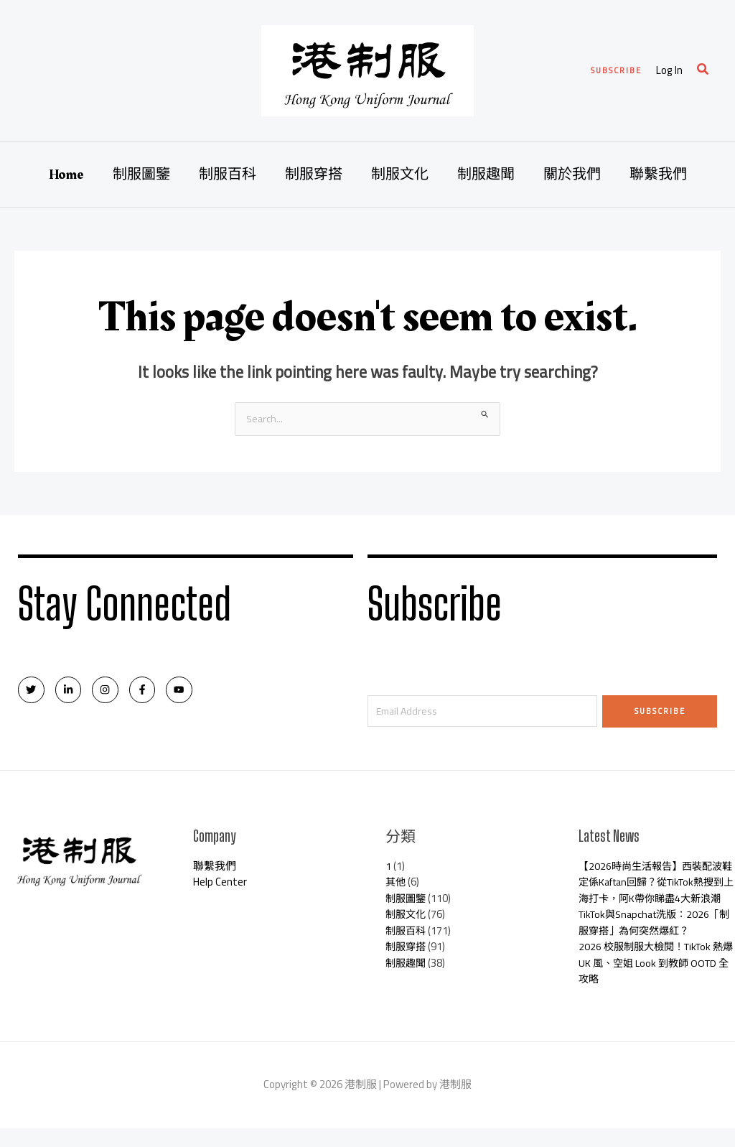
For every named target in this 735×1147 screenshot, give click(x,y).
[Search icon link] (703, 71)
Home (66, 174)
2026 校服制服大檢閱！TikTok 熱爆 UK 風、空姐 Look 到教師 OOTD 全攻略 (656, 981)
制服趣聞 (486, 174)
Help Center (220, 884)
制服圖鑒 (141, 174)
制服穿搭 (313, 174)
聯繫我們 (658, 174)
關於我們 (572, 174)
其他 (396, 884)
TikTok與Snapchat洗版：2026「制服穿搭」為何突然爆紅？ (649, 941)
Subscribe (660, 712)
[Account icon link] (669, 70)
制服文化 (400, 174)
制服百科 (227, 174)
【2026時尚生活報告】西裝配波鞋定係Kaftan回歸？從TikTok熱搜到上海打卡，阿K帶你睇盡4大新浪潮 (655, 893)
